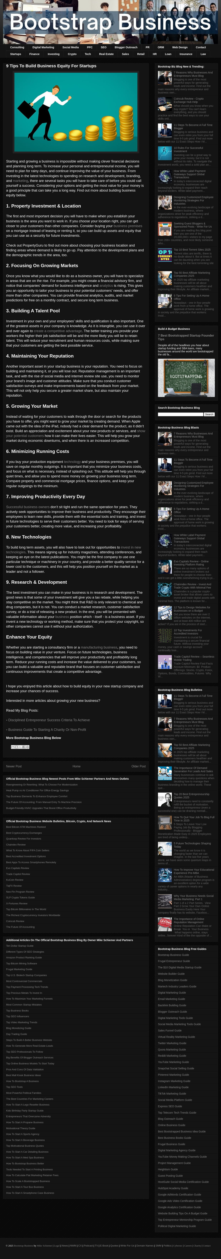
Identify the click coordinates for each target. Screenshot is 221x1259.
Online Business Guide (171, 1125)
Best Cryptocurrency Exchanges (24, 832)
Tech (88, 54)
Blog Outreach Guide (170, 1118)
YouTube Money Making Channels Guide (182, 1156)
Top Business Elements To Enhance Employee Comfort (36, 796)
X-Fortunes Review (16, 903)
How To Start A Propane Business (24, 1122)
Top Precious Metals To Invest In (24, 992)
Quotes (114, 1245)
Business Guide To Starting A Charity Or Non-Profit (47, 730)
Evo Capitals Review (17, 868)
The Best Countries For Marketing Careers (29, 1098)
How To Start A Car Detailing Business (27, 1151)
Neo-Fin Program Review (20, 891)
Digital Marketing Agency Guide (176, 1150)
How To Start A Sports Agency (22, 1134)
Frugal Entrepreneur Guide (174, 961)
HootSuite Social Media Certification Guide (183, 1181)
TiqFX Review (14, 885)
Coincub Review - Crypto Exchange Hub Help (189, 100)
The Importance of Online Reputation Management (189, 920)
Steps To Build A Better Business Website (29, 1040)
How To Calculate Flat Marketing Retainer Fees (32, 1175)
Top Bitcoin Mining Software (21, 963)
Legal (57, 1245)
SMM (158, 1245)
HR (155, 54)
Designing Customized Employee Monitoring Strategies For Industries (194, 200)
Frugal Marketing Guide (19, 969)
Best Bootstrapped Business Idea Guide (182, 1131)
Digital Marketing (43, 47)
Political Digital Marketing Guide (177, 1226)
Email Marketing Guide (171, 999)
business (62, 617)
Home (77, 766)
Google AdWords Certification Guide (179, 1194)
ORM (161, 47)
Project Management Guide (174, 1163)
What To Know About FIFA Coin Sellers (27, 850)
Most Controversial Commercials (24, 981)
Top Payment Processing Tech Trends (27, 987)
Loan (168, 54)
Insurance (186, 54)
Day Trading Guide (16, 1034)
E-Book (104, 1245)
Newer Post (14, 766)
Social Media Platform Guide (175, 1099)
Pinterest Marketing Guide (173, 1074)
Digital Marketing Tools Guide (175, 1018)
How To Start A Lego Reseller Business (27, 1104)
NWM (73, 1245)
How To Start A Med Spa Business (25, 1157)
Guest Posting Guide (170, 1175)
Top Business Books (17, 1010)
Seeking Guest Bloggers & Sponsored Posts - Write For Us (193, 225)
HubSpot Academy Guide (173, 1188)
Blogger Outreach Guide (172, 1011)
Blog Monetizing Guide (18, 1028)
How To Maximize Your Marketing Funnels (29, 998)
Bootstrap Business (23, 1245)
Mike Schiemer (44, 1245)
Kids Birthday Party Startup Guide (24, 1110)
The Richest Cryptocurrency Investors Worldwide (33, 915)
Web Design (180, 47)
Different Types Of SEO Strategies (25, 951)
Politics (167, 1245)
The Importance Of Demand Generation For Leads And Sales (193, 769)
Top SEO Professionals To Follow (24, 1051)
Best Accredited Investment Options (26, 856)
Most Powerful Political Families (23, 1092)
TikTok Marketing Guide (172, 1093)
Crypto (72, 54)
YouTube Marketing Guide (173, 1062)
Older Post (138, 766)
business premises (128, 226)
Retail (141, 54)
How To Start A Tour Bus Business (25, 1187)
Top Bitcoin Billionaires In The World (26, 909)
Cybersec (177, 1245)
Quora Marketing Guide (172, 1049)
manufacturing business (99, 647)
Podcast (88, 1245)
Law (203, 54)
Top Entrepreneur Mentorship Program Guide (185, 1219)
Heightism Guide (168, 1169)
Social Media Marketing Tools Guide (179, 1024)
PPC (90, 47)
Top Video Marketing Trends (21, 1022)
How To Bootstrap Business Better (25, 1163)
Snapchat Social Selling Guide (176, 1068)
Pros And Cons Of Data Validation (25, 1069)
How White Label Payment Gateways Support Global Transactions (190, 174)
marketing (20, 181)
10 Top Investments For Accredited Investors (188, 632)
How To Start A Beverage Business (25, 1140)
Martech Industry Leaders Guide (177, 986)
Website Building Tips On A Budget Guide (182, 1213)
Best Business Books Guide (174, 1137)
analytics (106, 286)
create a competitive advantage (58, 331)
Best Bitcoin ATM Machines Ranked (26, 826)
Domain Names (145, 1245)
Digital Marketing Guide (172, 992)
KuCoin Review (14, 879)
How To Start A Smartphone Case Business (30, 1192)
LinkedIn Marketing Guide (173, 1087)
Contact (201, 47)
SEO (104, 47)
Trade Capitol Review (18, 874)
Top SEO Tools (14, 1087)
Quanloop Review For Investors (23, 838)
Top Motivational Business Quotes (25, 1145)
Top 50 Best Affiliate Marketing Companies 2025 (192, 274)
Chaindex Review (16, 844)
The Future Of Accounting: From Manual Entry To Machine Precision (44, 802)
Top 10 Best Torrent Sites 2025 (192, 249)
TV (96, 1245)
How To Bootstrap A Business (22, 1081)
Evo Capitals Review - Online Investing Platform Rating (191, 563)
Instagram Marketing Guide (174, 1081)
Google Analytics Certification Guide (179, 1207)
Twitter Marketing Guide (172, 1043)
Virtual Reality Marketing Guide (176, 1036)
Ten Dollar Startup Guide (19, 945)
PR (147, 47)
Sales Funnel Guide (170, 1030)
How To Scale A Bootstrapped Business (28, 1181)
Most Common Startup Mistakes (24, 1004)
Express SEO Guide (170, 1106)
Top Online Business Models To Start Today (30, 1063)
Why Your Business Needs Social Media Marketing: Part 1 (194, 897)
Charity (197, 1245)
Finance (34, 54)
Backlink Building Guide (172, 1005)
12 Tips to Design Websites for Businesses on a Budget (192, 609)
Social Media (70, 47)
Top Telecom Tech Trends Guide (177, 1112)
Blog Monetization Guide (172, 980)
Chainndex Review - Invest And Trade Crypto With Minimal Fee (192, 586)
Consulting (17, 47)
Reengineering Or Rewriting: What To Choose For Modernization (42, 784)
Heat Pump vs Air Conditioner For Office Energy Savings (37, 790)
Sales (125, 54)
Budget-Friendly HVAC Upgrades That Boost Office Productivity (41, 808)
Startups (15, 54)
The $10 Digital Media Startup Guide (179, 967)
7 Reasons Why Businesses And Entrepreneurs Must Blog (193, 74)
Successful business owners (28, 507)
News (65, 1245)
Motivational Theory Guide (20, 1128)
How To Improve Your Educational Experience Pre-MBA (194, 871)
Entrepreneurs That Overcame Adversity (28, 1116)
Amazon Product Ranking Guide (24, 957)
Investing (54, 54)
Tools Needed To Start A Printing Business (29, 1169)
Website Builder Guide (171, 973)
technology (72, 462)
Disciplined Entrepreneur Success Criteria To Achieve (49, 720)
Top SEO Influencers (17, 1016)
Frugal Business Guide (171, 1144)
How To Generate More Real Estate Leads (29, 1045)
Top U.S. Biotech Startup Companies (26, 975)
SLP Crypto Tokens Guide (20, 897)
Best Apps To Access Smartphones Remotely (31, 862)
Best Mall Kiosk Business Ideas (23, 1075)
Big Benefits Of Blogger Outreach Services (29, 1057)
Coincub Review (15, 921)
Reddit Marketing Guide (172, 1055)
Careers (188, 1245)
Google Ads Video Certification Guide (180, 1200)
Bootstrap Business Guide (173, 954)
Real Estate (106, 54)
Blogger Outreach (126, 47)
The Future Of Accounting (20, 926)
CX (80, 1245)
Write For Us (127, 1245)
